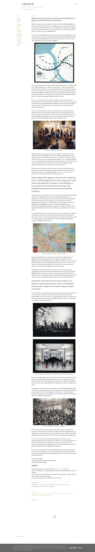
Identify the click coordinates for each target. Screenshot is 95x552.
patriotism (19, 33)
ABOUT (27, 9)
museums (19, 31)
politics (18, 36)
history (18, 28)
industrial (19, 29)
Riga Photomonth (59, 469)
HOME (23, 9)
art (17, 23)
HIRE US (32, 9)
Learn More (73, 548)
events (18, 26)
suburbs (19, 40)
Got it (80, 548)
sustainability (20, 42)
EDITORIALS (20, 24)
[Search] (76, 4)
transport (19, 43)
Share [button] (18, 15)
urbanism (19, 45)
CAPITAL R (28, 4)
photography (20, 35)
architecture (20, 21)
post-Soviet (19, 38)
